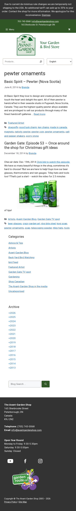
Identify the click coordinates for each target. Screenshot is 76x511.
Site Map (23, 502)
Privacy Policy (10, 502)
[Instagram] (40, 461)
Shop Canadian (16, 281)
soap (27, 227)
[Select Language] (59, 61)
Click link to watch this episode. (53, 161)
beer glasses (15, 223)
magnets (9, 131)
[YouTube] (10, 461)
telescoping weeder (41, 227)
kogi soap (62, 223)
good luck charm (28, 127)
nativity (18, 131)
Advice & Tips (16, 243)
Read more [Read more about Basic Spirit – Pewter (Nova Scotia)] (39, 114)
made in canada (58, 127)
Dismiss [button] (46, 15)
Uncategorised (16, 291)
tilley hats (58, 227)
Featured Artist (16, 122)
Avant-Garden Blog (26, 219)
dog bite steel (48, 223)
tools (67, 227)
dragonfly (13, 127)
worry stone (32, 136)
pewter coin (37, 131)
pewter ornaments (55, 131)
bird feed (13, 262)
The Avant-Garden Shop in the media (28, 286)
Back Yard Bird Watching (21, 257)
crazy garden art (31, 223)
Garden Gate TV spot (48, 219)
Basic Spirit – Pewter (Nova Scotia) (32, 81)
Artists (11, 219)
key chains (43, 127)
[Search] (40, 61)
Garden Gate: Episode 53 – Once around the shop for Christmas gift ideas (36, 145)
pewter (26, 131)
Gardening (14, 276)
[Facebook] (25, 461)
